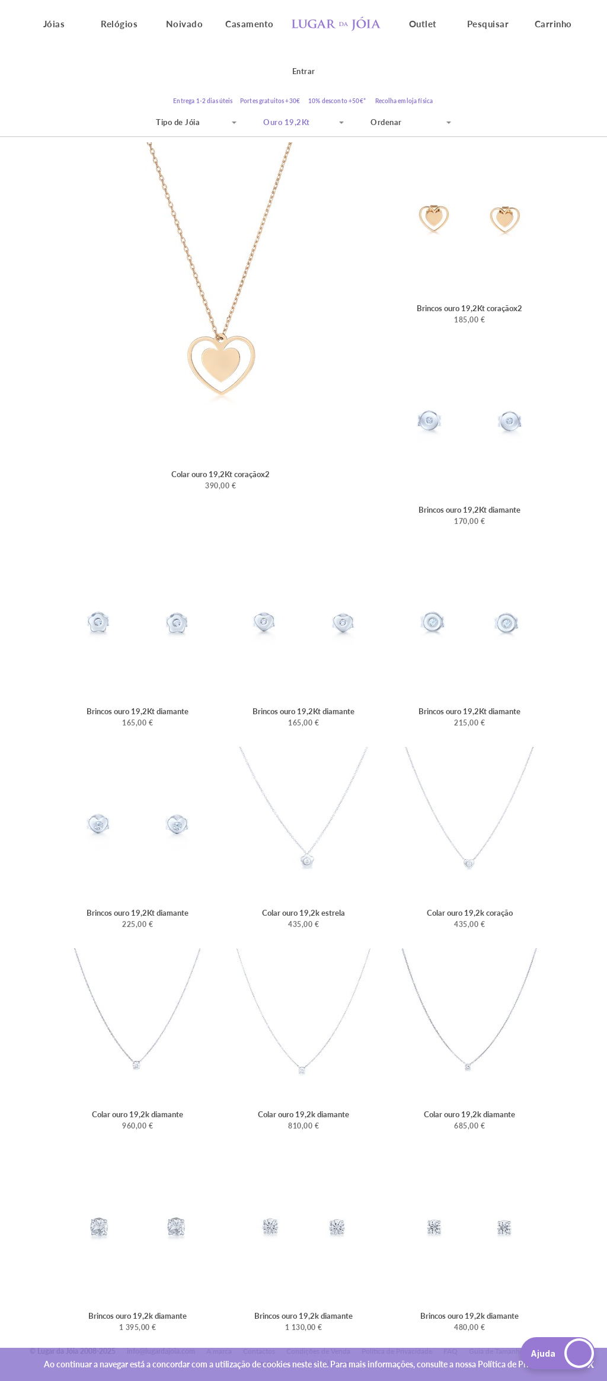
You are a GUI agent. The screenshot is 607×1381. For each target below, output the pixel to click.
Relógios (119, 23)
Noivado (184, 23)
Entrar (303, 71)
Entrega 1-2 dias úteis (202, 100)
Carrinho (553, 23)
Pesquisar (488, 23)
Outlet (423, 23)
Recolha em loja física (404, 100)
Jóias (54, 23)
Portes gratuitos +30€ (270, 100)
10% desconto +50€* (337, 100)
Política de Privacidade (519, 1364)
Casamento (249, 23)
